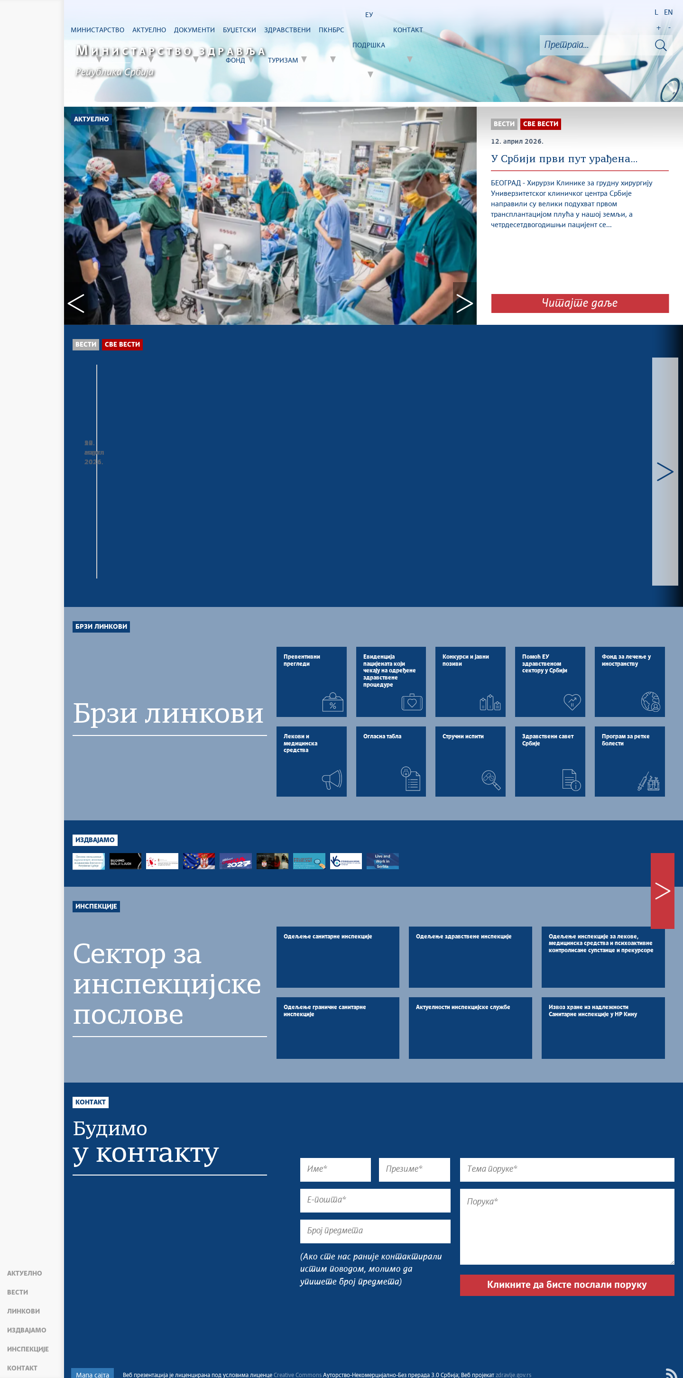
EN (668, 12)
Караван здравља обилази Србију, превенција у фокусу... (130, 469)
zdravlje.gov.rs (513, 1359)
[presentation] (372, 1304)
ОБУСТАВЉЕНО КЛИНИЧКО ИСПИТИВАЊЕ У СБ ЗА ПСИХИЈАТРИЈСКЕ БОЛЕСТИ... (616, 479)
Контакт (22, 1368)
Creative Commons (298, 1359)
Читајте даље (580, 303)
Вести (17, 1292)
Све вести (122, 344)
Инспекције (28, 1349)
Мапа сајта (92, 1359)
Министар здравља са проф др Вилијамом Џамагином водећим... (252, 469)
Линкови (23, 1311)
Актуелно (24, 1273)
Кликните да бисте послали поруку (567, 1268)
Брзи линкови (101, 551)
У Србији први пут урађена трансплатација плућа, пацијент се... (370, 474)
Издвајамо (26, 1330)
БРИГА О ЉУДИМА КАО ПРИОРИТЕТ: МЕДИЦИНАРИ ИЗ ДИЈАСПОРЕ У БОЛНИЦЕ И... (495, 479)
